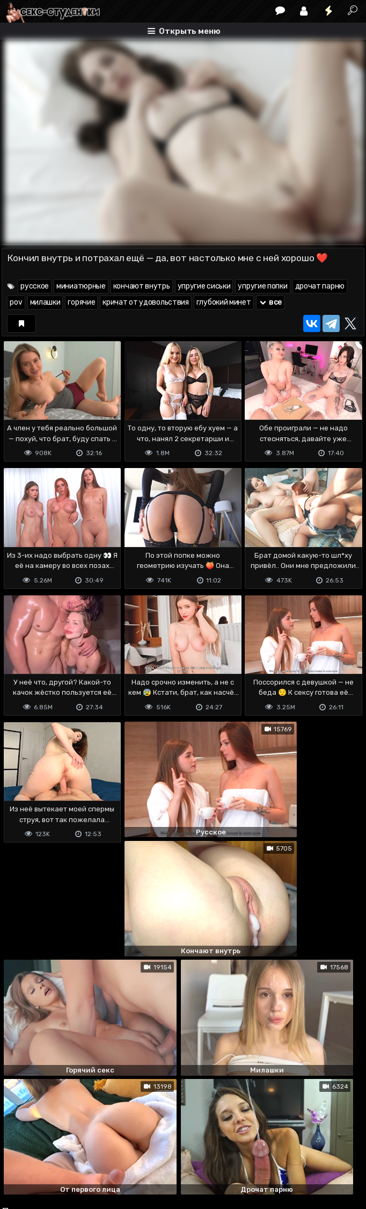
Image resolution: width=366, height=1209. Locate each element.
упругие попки (262, 286)
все (270, 302)
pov (16, 302)
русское (34, 286)
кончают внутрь (141, 286)
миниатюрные (81, 286)
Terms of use (57, 1158)
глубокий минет (223, 302)
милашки (45, 302)
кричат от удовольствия (145, 302)
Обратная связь (113, 1158)
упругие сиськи (204, 286)
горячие (81, 302)
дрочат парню (320, 286)
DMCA (19, 1158)
